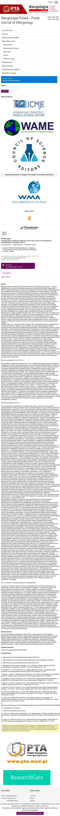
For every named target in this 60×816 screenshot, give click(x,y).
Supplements (7, 62)
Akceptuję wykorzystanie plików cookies (30, 813)
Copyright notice (12, 796)
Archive (5, 34)
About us (4, 796)
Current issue (7, 30)
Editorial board (7, 45)
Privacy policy (11, 798)
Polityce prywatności (41, 806)
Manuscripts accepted (10, 38)
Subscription (7, 52)
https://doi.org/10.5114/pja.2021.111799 (14, 258)
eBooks (32, 800)
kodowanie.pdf (11, 267)
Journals (32, 796)
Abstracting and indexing (10, 48)
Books (32, 798)
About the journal (8, 41)
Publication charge (9, 59)
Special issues (7, 66)
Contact (5, 55)
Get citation (6, 273)
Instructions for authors (11, 69)
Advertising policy (12, 800)
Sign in (51, 2)
